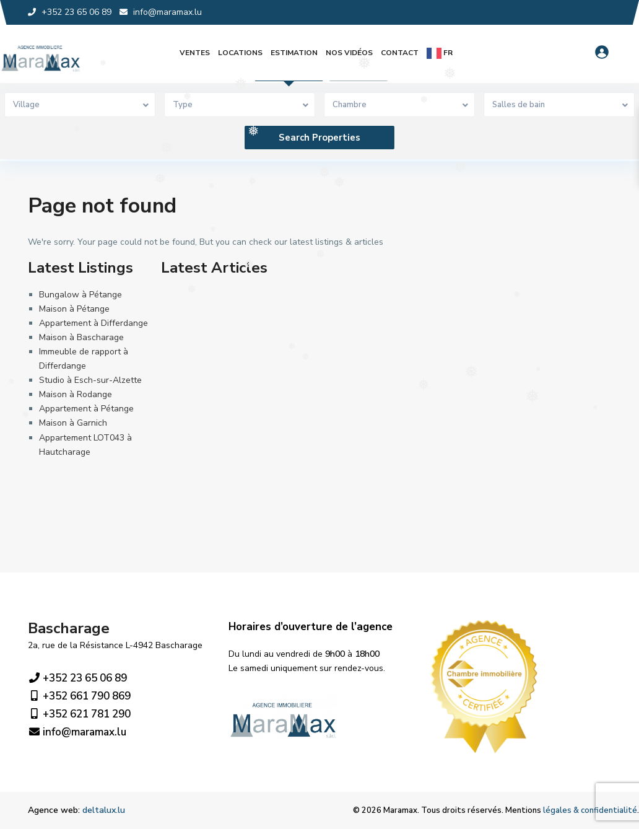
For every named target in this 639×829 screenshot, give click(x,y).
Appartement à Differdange (93, 323)
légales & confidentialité (590, 810)
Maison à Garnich (73, 423)
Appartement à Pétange (86, 409)
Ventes (195, 53)
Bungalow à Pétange (80, 294)
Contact (400, 53)
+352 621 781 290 (79, 714)
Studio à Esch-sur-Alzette (90, 380)
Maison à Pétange (74, 309)
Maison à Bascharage (81, 337)
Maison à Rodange (75, 394)
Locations (240, 53)
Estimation (294, 53)
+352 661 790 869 (79, 696)
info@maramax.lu (77, 732)
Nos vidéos (349, 53)
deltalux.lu (103, 810)
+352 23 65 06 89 (77, 678)
